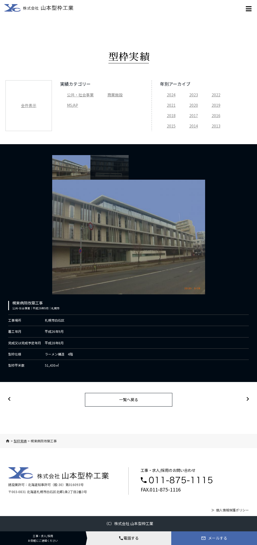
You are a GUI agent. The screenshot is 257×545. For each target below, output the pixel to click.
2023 (193, 94)
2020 (193, 105)
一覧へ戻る (128, 399)
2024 (171, 94)
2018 (171, 115)
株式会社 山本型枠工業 (133, 523)
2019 (216, 105)
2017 (193, 115)
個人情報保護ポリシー (232, 510)
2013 (216, 126)
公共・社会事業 (80, 94)
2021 (171, 105)
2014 (193, 126)
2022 (216, 94)
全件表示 (28, 105)
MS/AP (72, 105)
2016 (216, 115)
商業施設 (115, 94)
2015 (171, 126)
